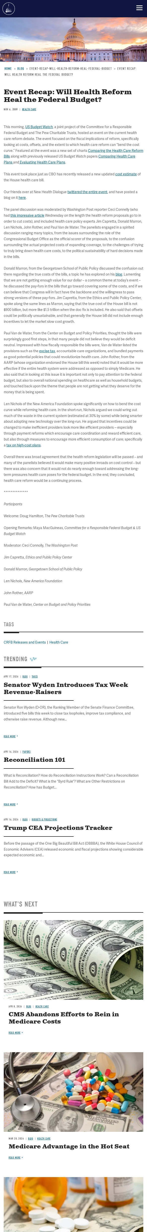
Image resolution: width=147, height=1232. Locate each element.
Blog (25, 819)
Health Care (42, 1006)
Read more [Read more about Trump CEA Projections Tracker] (10, 872)
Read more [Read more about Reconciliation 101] (10, 804)
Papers (26, 751)
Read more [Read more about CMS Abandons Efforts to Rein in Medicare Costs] (15, 1032)
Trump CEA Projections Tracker (58, 828)
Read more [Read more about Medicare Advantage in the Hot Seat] (15, 1157)
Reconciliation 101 (34, 760)
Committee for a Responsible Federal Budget (8, 8)
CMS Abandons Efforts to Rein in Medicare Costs (64, 1018)
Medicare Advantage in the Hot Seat (69, 1147)
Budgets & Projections (44, 819)
